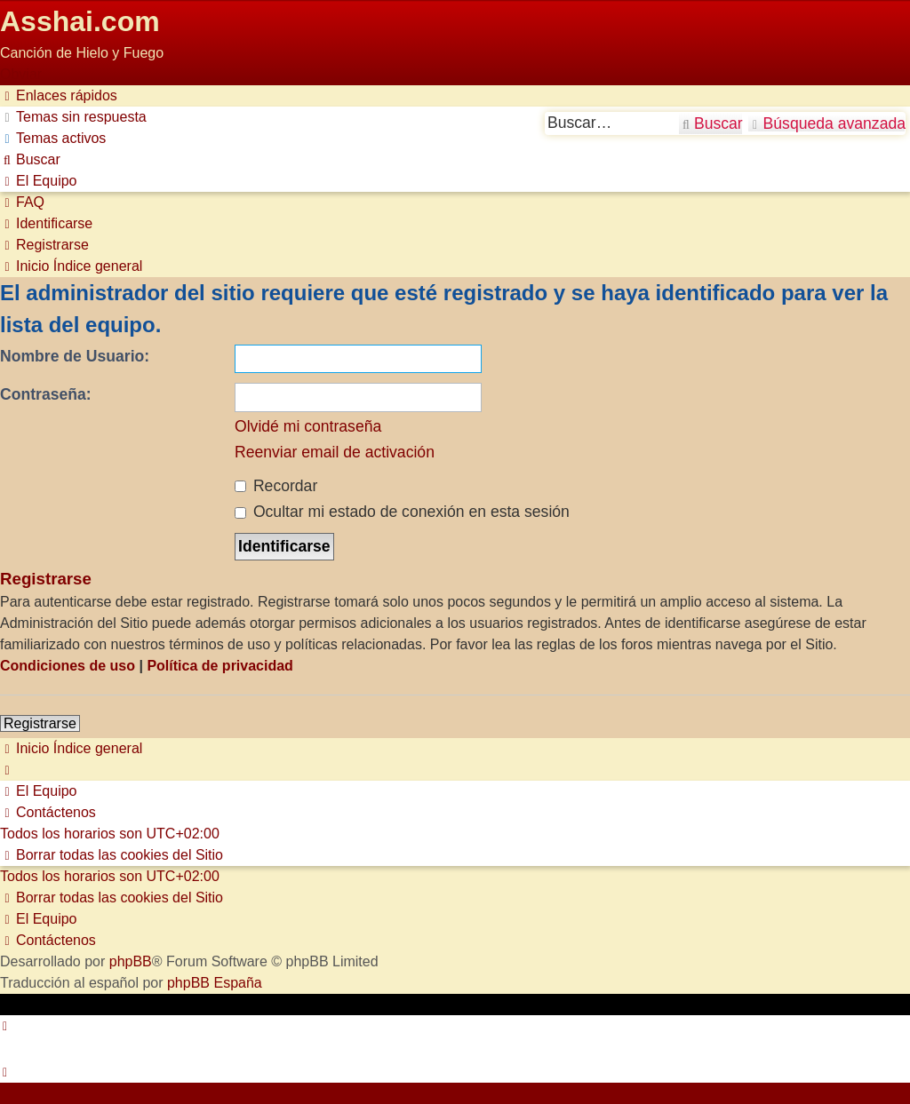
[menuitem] (73, 116)
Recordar (276, 486)
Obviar (21, 74)
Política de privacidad (220, 665)
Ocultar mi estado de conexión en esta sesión (402, 511)
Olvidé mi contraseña (308, 426)
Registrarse (40, 723)
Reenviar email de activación (335, 452)
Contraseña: (46, 394)
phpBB (130, 961)
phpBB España (214, 982)
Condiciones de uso (67, 665)
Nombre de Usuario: (74, 356)
